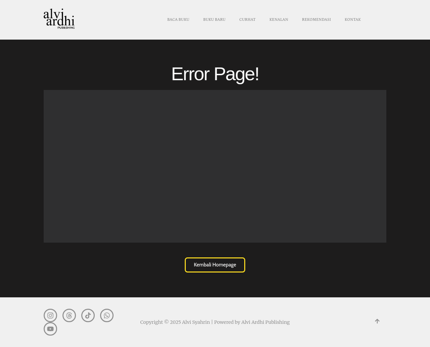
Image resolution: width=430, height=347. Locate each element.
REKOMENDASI (316, 19)
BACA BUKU (178, 19)
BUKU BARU (214, 19)
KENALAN (278, 19)
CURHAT (247, 19)
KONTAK (353, 19)
